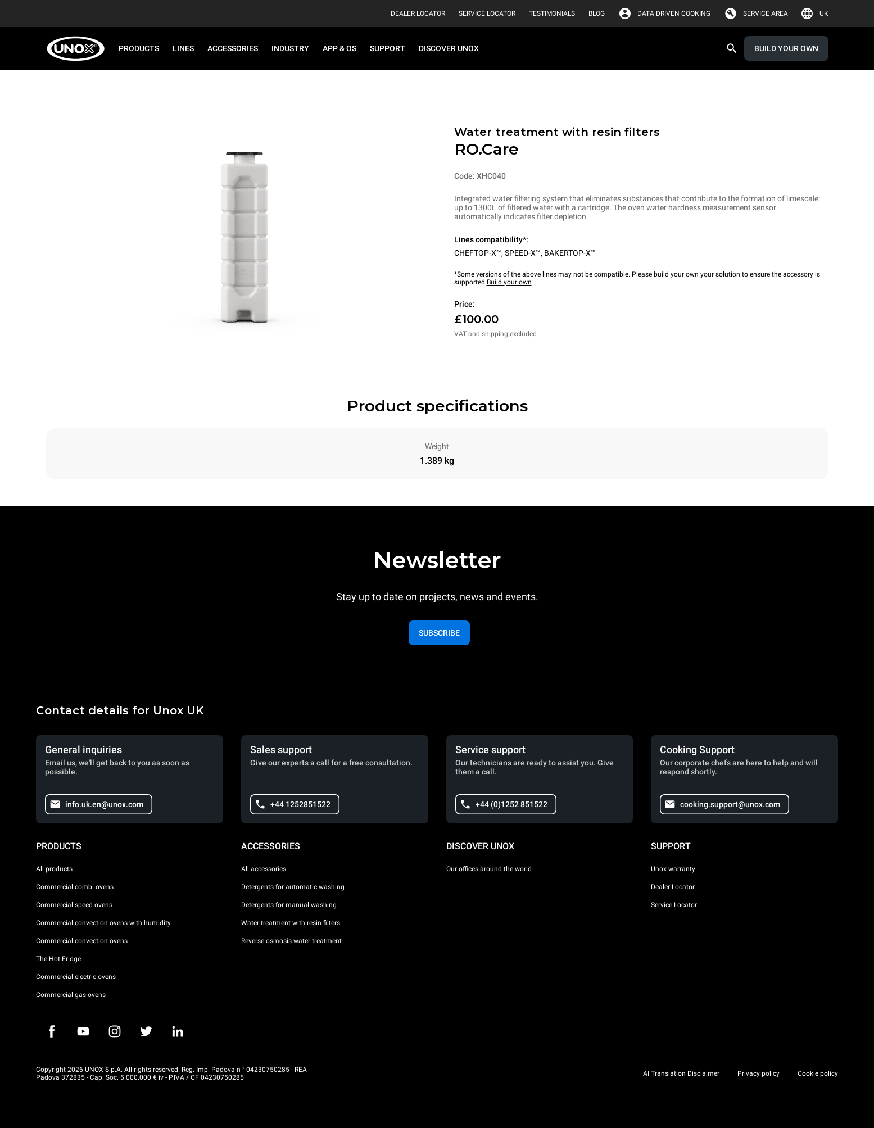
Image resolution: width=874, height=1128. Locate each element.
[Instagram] (114, 1031)
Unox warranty (673, 869)
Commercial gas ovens (71, 995)
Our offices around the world (489, 869)
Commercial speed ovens (74, 905)
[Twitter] (146, 1031)
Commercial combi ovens (75, 887)
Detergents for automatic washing (293, 887)
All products (54, 869)
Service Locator (674, 905)
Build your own (509, 282)
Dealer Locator (673, 887)
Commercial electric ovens (76, 977)
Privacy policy (758, 1073)
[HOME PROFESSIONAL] (79, 48)
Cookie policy (818, 1073)
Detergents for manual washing (289, 905)
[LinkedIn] (177, 1031)
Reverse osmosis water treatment (291, 941)
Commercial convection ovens (82, 941)
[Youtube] (83, 1031)
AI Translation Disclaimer (681, 1073)
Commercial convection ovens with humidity (103, 923)
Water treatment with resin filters (290, 923)
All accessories (263, 869)
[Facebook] (51, 1031)
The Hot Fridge (58, 959)
